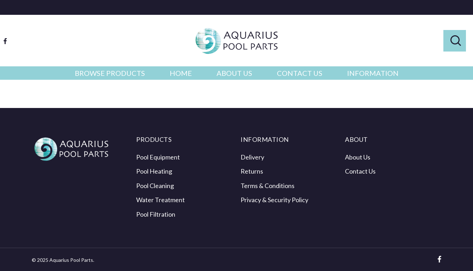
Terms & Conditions (268, 185)
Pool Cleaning (155, 185)
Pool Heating (154, 171)
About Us (357, 157)
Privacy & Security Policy (274, 200)
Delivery (252, 157)
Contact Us (360, 171)
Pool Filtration (155, 214)
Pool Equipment (158, 157)
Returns (252, 171)
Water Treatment (160, 200)
